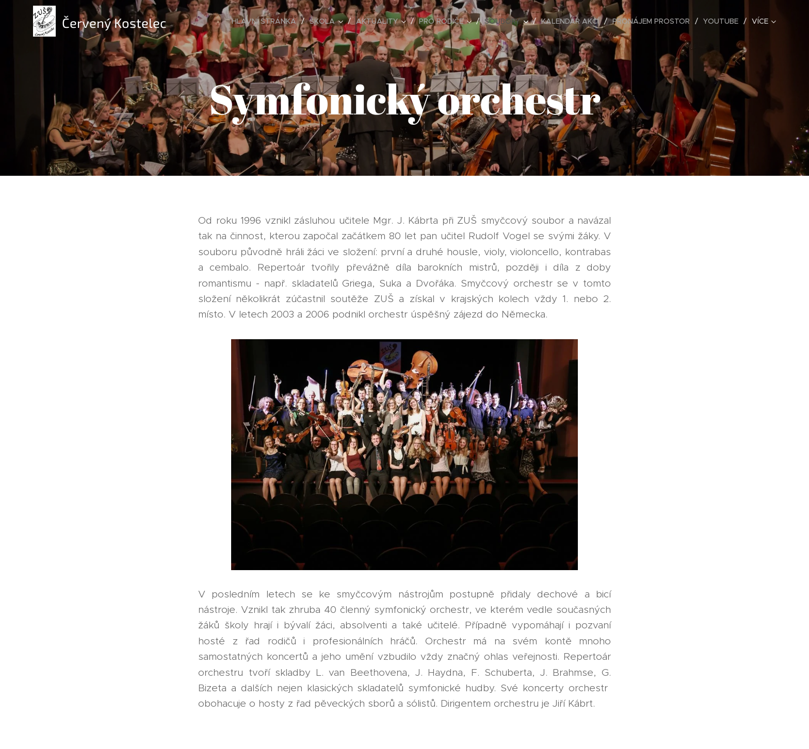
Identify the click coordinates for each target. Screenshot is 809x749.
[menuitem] (266, 21)
